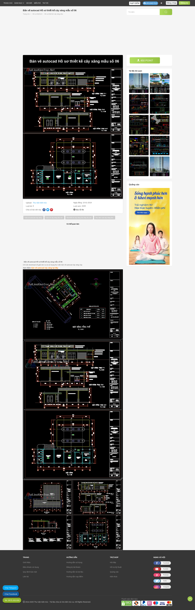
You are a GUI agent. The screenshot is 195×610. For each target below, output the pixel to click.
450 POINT (145, 60)
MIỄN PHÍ (37, 3)
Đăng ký (184, 3)
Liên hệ (26, 577)
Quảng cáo (114, 572)
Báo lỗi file (80, 210)
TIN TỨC (45, 3)
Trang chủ (26, 14)
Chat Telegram (11, 588)
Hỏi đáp (113, 562)
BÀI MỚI (29, 3)
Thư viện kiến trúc (40, 203)
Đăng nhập (171, 3)
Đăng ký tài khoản (73, 567)
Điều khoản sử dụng (31, 567)
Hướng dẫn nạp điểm (74, 577)
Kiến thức (113, 577)
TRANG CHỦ (7, 3)
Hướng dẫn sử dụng (74, 562)
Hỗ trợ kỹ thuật (116, 567)
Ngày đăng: (78, 203)
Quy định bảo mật (30, 572)
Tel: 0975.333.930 (12, 600)
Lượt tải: (29, 206)
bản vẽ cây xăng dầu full (54, 218)
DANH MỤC (18, 3)
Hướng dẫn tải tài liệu (74, 572)
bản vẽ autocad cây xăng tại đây (44, 268)
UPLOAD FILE (150, 3)
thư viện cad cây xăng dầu (104, 218)
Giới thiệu (26, 562)
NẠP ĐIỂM (134, 3)
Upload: (29, 203)
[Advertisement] (97, 36)
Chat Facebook (11, 594)
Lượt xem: (77, 206)
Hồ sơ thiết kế (37, 14)
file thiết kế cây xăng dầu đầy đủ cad (79, 218)
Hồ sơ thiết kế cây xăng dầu (53, 14)
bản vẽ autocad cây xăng (33, 218)
